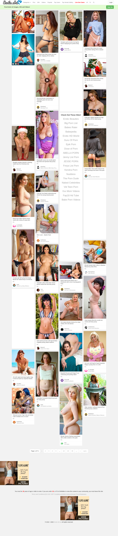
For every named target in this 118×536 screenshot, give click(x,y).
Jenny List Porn (71, 157)
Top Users (57, 2)
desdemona (91, 326)
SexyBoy (42, 59)
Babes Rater (71, 127)
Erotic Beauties (71, 119)
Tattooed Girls (20, 423)
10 (64, 451)
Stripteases (83, 494)
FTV (65, 442)
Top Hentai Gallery (67, 2)
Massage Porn (44, 108)
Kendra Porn (70, 170)
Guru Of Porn (71, 140)
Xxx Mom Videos (71, 191)
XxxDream (43, 240)
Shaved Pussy (92, 56)
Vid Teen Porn (71, 187)
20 (68, 451)
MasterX (90, 85)
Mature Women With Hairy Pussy (48, 168)
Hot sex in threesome (69, 290)
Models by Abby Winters (23, 286)
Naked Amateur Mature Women (96, 415)
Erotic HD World (71, 136)
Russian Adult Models (94, 176)
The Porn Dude (71, 178)
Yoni (41, 289)
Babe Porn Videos (71, 199)
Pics (34, 2)
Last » (85, 451)
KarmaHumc (91, 271)
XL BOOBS (19, 225)
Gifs (38, 2)
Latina (42, 290)
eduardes (90, 54)
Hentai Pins (75, 494)
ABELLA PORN (71, 153)
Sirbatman (43, 106)
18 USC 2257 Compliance (53, 494)
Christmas (91, 86)
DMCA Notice (66, 494)
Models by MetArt (68, 381)
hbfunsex (66, 328)
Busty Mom (19, 226)
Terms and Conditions (38, 494)
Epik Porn (71, 144)
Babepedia (70, 131)
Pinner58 (66, 48)
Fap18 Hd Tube (71, 195)
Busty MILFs (67, 50)
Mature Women (68, 330)
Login (111, 2)
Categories (27, 2)
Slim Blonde (91, 273)
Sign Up (110, 7)
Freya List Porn (71, 165)
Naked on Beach (21, 385)
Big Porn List (70, 123)
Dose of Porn (71, 148)
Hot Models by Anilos (46, 406)
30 (72, 451)
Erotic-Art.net (58, 522)
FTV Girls (66, 444)
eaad (89, 175)
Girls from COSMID (45, 60)
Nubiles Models (44, 201)
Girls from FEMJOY (93, 125)
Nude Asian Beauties (93, 328)
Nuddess (71, 174)
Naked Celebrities (71, 182)
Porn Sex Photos (44, 241)
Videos (44, 2)
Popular (50, 2)
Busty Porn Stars (44, 348)
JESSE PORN (71, 161)
